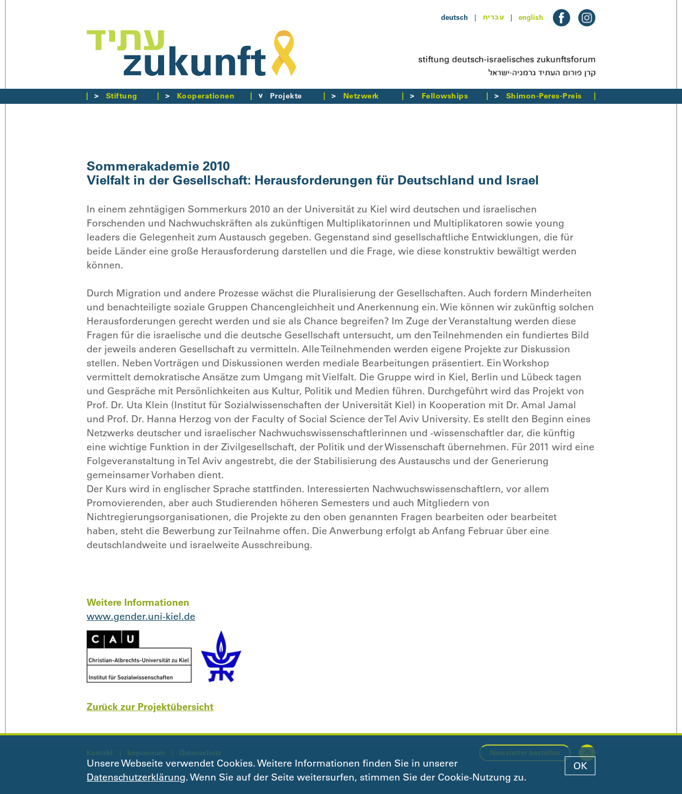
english (530, 17)
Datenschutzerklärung (136, 777)
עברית (493, 17)
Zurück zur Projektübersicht (150, 706)
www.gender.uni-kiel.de (141, 616)
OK (580, 766)
